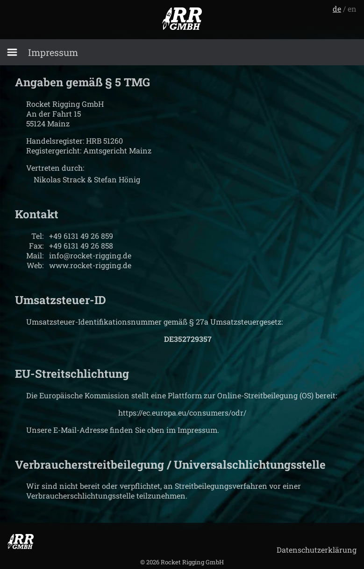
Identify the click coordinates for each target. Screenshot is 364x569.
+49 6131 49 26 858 (81, 245)
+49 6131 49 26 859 (81, 236)
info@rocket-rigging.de (90, 255)
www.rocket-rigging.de (90, 265)
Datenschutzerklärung (317, 550)
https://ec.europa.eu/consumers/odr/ (182, 412)
